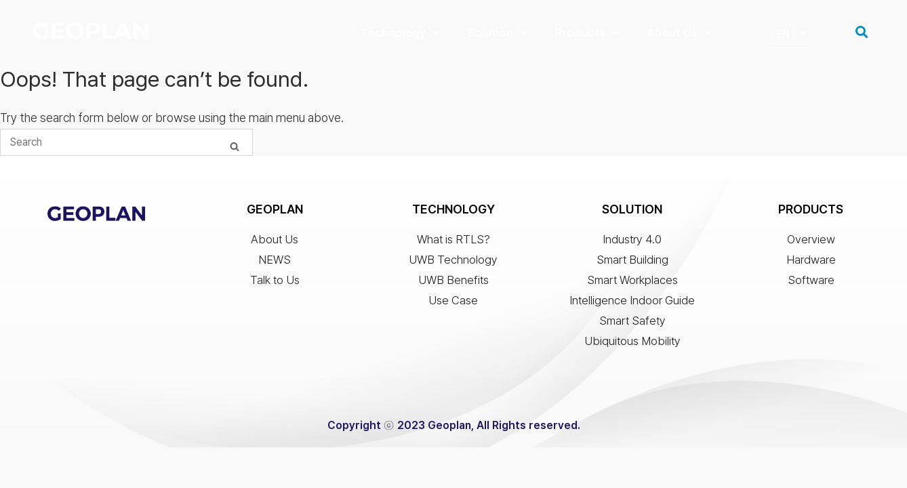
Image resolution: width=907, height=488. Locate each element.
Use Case (453, 301)
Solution (497, 32)
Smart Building (632, 261)
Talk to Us (275, 281)
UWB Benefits (453, 281)
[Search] (234, 147)
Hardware (811, 261)
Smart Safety (632, 322)
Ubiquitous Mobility (632, 342)
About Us (679, 32)
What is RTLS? (453, 240)
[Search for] (126, 143)
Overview (811, 240)
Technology (400, 32)
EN (782, 34)
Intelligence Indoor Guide (632, 301)
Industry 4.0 (632, 240)
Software (811, 281)
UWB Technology (453, 261)
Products (587, 32)
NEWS (274, 261)
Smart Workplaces (632, 281)
